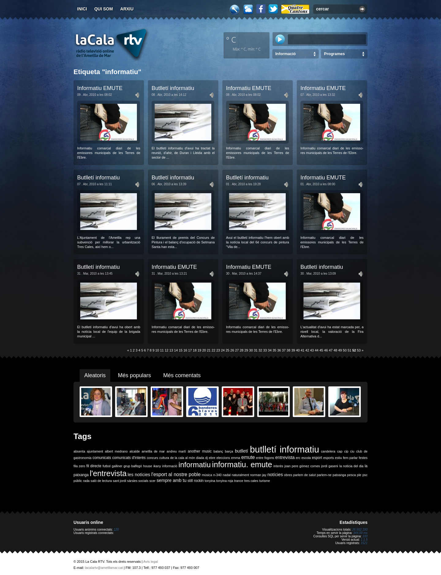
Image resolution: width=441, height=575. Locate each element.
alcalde (135, 451)
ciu (352, 451)
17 (190, 350)
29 (246, 350)
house (147, 466)
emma (235, 458)
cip (346, 451)
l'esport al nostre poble (176, 474)
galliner (117, 466)
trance (238, 481)
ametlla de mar (153, 451)
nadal (227, 475)
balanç (218, 451)
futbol (107, 466)
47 (331, 350)
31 (256, 350)
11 (162, 350)
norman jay (258, 475)
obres (288, 475)
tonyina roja (224, 481)
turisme (264, 481)
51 (349, 350)
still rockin (195, 481)
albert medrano (116, 451)
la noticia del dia (351, 466)
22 (213, 350)
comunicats (101, 458)
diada (200, 458)
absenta (79, 451)
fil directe (93, 466)
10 (157, 350)
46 (326, 350)
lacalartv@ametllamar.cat (104, 567)
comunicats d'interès (128, 458)
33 (265, 350)
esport (317, 458)
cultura (164, 458)
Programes (334, 53)
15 (181, 350)
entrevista (285, 457)
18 (195, 350)
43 (312, 350)
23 (218, 350)
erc (298, 458)
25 (227, 350)
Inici (82, 8)
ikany (157, 466)
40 (298, 350)
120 (116, 529)
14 (176, 350)
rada (86, 481)
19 (199, 350)
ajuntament (95, 451)
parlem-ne (324, 475)
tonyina (210, 481)
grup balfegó (132, 466)
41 (302, 350)
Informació (285, 53)
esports (328, 458)
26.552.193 (360, 529)
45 (321, 350)
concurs (152, 458)
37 (284, 350)
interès (278, 466)
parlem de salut (304, 475)
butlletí (241, 451)
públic (78, 481)
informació (169, 466)
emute (248, 457)
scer (152, 481)
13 (171, 350)
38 (288, 350)
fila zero (79, 466)
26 (232, 350)
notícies (275, 474)
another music (200, 451)
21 (209, 350)
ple (359, 475)
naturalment (240, 475)
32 (260, 350)
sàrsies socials (137, 481)
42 (307, 350)
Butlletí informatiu (173, 88)
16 (185, 350)
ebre (212, 458)
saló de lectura (101, 481)
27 (237, 350)
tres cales (251, 481)
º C (231, 39)
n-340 (217, 475)
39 (293, 350)
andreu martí (176, 451)
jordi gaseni (329, 466)
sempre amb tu (171, 480)
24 (222, 350)
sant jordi (119, 481)
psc (365, 475)
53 (359, 350)
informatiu (195, 464)
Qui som (103, 8)
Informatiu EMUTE (100, 88)
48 (335, 350)
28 (241, 350)
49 (340, 350)
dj (206, 458)
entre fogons (265, 458)
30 (251, 350)
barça (229, 451)
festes (363, 458)
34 (270, 350)
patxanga (339, 475)
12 (166, 350)
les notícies (139, 474)
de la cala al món (182, 458)
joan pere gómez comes (302, 466)
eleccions (223, 458)
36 (279, 350)
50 (345, 350)
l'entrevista (108, 473)
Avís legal (150, 561)
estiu (338, 458)
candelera (328, 451)
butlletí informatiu (284, 449)
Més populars (134, 375)
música (207, 475)
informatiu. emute (242, 464)
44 (316, 350)
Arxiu (127, 8)
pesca (351, 475)
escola (306, 458)
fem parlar (350, 458)
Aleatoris (95, 375)
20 (204, 350)
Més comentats (182, 375)
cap (339, 451)
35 (274, 350)
